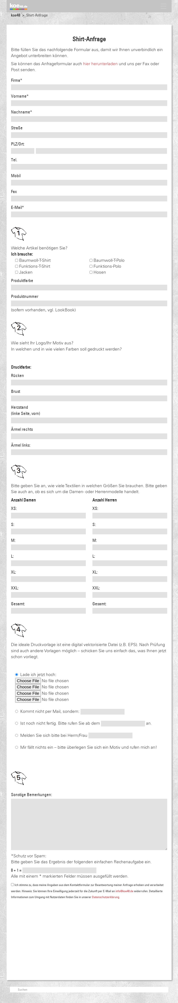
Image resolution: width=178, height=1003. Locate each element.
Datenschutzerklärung (105, 897)
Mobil (16, 175)
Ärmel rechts (22, 429)
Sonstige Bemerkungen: (31, 794)
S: (12, 524)
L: (12, 556)
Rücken (17, 375)
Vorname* (19, 96)
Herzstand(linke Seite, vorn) (25, 410)
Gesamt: (18, 603)
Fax (14, 191)
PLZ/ (14, 144)
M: (13, 540)
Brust (15, 391)
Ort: (21, 144)
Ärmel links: (20, 445)
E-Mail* (17, 207)
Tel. (14, 159)
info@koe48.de (124, 891)
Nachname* (21, 112)
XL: (13, 572)
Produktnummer (24, 296)
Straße (17, 127)
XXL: (14, 588)
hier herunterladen (100, 63)
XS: (14, 508)
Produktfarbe (22, 280)
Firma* (16, 80)
